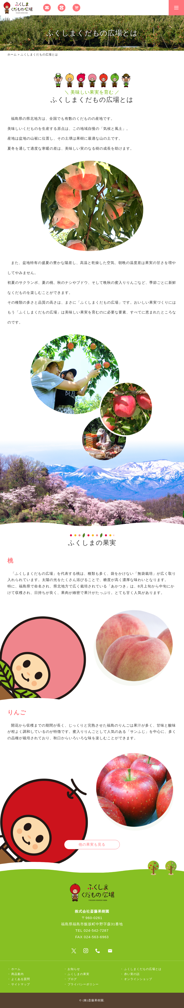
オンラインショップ (138, 979)
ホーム (12, 54)
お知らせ (74, 969)
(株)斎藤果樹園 (93, 1000)
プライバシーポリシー (83, 984)
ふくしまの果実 (78, 974)
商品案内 (17, 974)
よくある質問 (20, 979)
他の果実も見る (92, 844)
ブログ (72, 979)
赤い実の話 (132, 974)
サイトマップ (20, 984)
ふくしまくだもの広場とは (142, 969)
